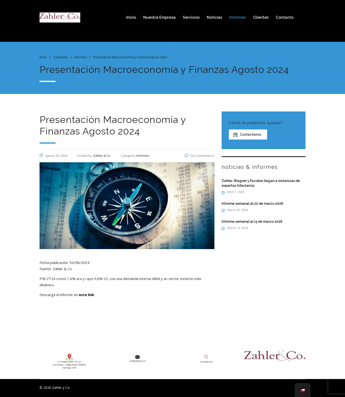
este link (86, 294)
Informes (237, 17)
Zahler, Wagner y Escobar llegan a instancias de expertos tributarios (261, 183)
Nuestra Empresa (159, 17)
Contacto (284, 17)
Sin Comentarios (199, 155)
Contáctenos (247, 134)
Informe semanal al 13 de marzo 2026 (252, 221)
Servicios (191, 17)
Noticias (214, 17)
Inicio (131, 17)
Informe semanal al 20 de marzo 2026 (252, 203)
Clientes (261, 17)
